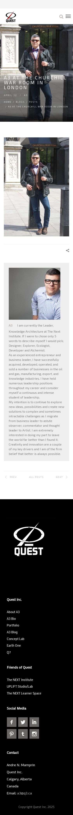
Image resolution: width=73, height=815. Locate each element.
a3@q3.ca (25, 793)
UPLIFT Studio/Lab (20, 686)
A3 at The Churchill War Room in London (38, 106)
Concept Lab (15, 638)
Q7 (9, 652)
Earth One (14, 645)
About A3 (13, 612)
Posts (33, 102)
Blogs (20, 102)
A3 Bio (11, 618)
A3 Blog (12, 632)
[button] (61, 16)
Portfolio (13, 625)
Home (7, 102)
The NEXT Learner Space (24, 693)
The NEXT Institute (20, 679)
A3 (26, 95)
